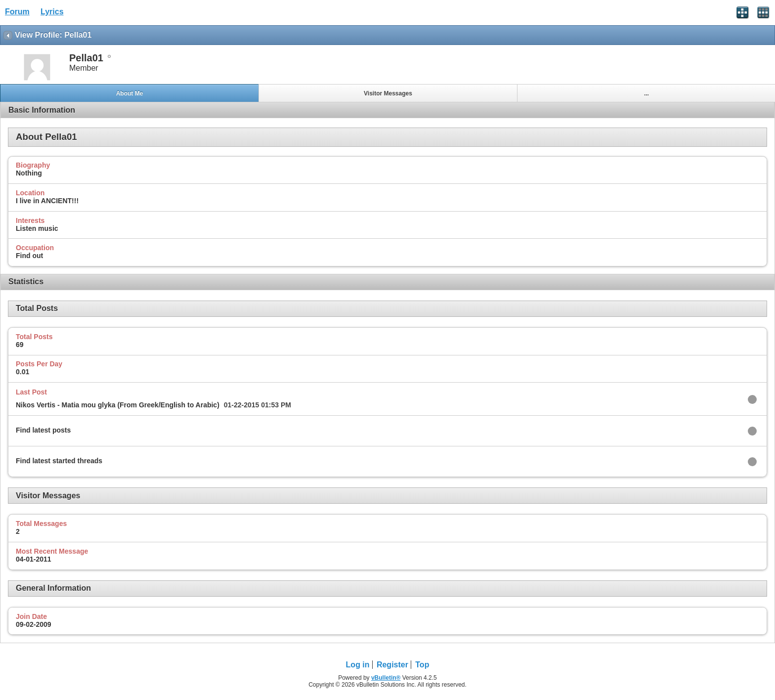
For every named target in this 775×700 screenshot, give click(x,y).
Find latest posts (43, 430)
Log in (358, 664)
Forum (17, 11)
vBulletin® (386, 677)
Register (392, 664)
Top (422, 664)
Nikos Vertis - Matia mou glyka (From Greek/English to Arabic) (117, 405)
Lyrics (52, 11)
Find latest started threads (59, 461)
